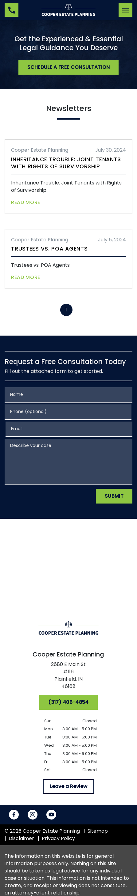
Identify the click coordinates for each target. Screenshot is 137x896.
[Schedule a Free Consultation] (68, 67)
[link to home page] (68, 9)
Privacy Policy (58, 838)
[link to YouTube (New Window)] (51, 815)
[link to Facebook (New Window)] (14, 815)
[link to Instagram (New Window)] (32, 815)
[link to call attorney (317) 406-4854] (11, 10)
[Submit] (114, 496)
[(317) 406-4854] (68, 702)
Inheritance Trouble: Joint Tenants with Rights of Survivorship (66, 163)
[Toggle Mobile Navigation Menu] (125, 10)
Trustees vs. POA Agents (49, 248)
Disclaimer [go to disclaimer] (21, 838)
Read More (25, 202)
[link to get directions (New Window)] (68, 677)
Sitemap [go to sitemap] (98, 831)
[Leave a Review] (68, 786)
